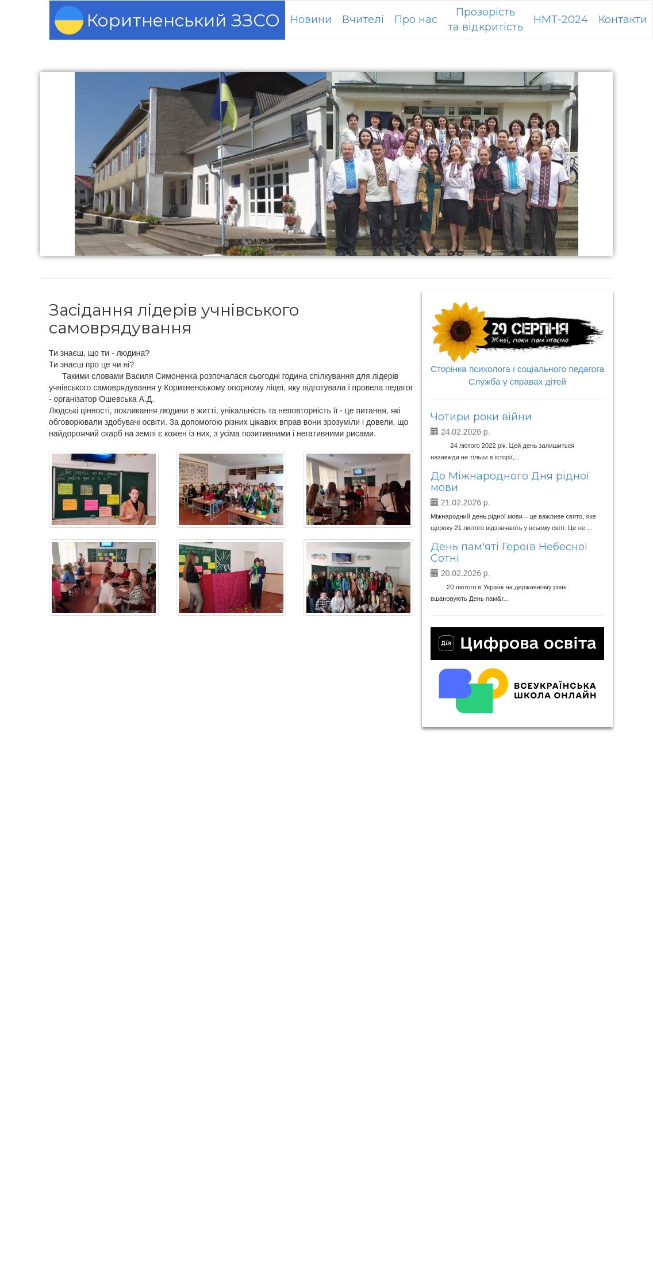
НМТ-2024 (560, 19)
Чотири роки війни (481, 416)
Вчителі (363, 19)
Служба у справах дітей (517, 381)
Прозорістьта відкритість (485, 19)
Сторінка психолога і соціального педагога (517, 369)
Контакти (622, 19)
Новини (311, 19)
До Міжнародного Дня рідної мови (510, 482)
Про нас (415, 19)
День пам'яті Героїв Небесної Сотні (509, 552)
